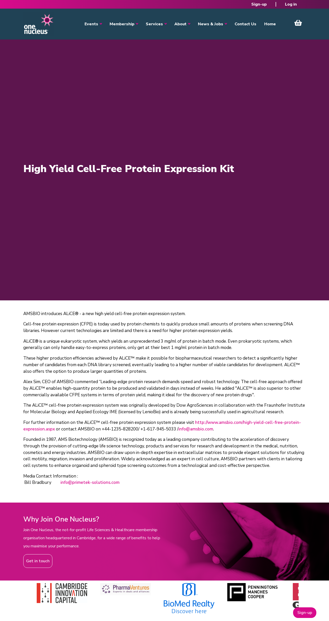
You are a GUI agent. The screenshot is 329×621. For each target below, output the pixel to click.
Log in (291, 4)
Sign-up (259, 4)
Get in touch (38, 561)
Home (270, 24)
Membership (122, 24)
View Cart (298, 23)
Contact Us (245, 24)
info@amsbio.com (195, 429)
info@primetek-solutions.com (89, 482)
